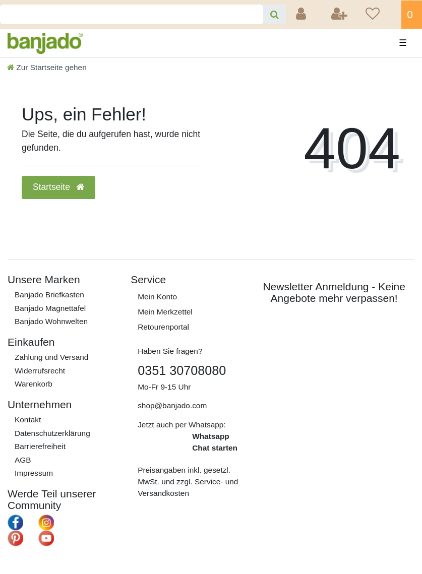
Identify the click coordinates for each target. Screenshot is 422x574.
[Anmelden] (302, 14)
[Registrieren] (340, 14)
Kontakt (28, 419)
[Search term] (131, 14)
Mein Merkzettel (165, 311)
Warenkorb (33, 383)
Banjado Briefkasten (49, 294)
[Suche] (274, 14)
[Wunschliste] (380, 14)
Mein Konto (157, 296)
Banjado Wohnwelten (51, 321)
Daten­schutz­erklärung (52, 433)
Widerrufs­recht (40, 370)
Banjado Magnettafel (50, 308)
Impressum (34, 473)
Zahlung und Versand (51, 357)
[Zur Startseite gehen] (47, 67)
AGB (23, 460)
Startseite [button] (58, 187)
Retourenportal (163, 327)
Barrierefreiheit (40, 446)
